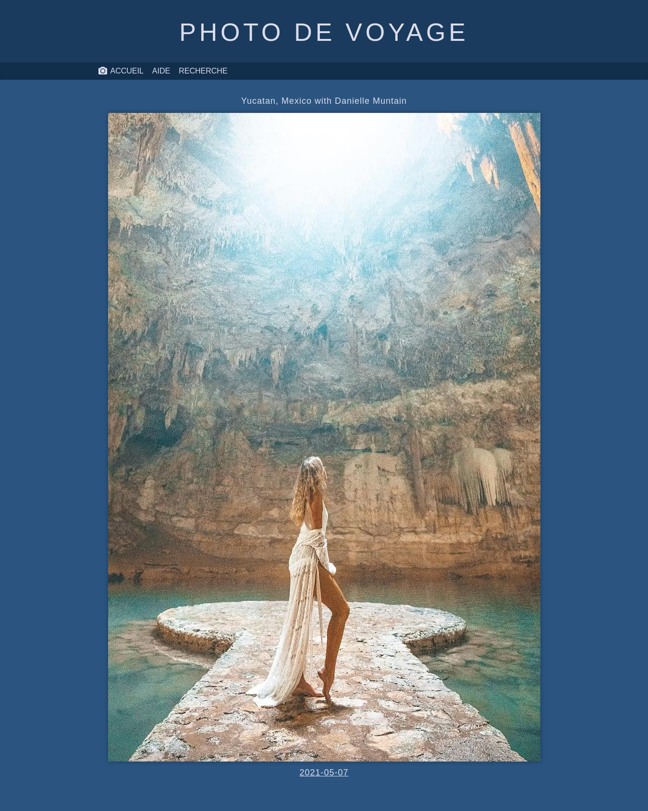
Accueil (121, 71)
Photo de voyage (323, 32)
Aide (161, 71)
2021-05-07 (323, 772)
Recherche (203, 71)
